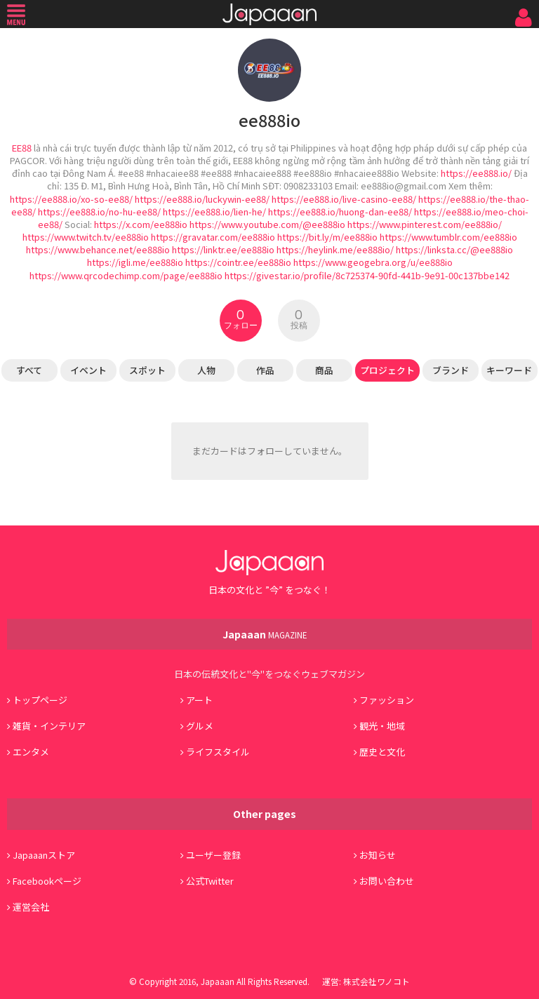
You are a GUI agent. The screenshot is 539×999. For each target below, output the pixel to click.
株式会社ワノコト (376, 981)
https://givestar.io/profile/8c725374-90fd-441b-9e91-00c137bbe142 (367, 275)
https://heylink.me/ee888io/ (335, 249)
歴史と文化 (382, 751)
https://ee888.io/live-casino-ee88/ (344, 199)
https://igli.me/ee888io (135, 262)
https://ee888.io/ (476, 173)
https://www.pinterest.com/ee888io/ (424, 224)
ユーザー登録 (213, 854)
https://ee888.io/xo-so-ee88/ (71, 199)
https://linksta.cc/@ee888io (454, 249)
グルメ (199, 725)
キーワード (509, 370)
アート (199, 699)
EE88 (22, 147)
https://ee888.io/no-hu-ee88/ (99, 211)
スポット (147, 370)
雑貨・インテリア (49, 725)
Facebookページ (47, 880)
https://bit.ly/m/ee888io (327, 236)
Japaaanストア (44, 854)
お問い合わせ (386, 880)
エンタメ (31, 751)
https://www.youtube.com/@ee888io (267, 224)
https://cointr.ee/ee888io (238, 262)
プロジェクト (387, 370)
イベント (88, 370)
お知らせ (377, 854)
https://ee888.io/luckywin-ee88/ (202, 199)
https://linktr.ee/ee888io (223, 249)
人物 (206, 370)
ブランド (450, 370)
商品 (324, 370)
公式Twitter (210, 880)
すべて (29, 370)
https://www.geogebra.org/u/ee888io (373, 262)
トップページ (40, 699)
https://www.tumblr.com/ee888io (448, 236)
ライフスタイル (218, 751)
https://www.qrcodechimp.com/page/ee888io (125, 275)
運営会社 (31, 906)
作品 (265, 370)
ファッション (386, 699)
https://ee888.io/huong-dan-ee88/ (340, 211)
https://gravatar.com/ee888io (213, 236)
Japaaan (269, 14)
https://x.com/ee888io (140, 224)
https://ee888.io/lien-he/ (214, 211)
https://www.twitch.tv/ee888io (85, 236)
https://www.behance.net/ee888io (98, 249)
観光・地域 (382, 725)
